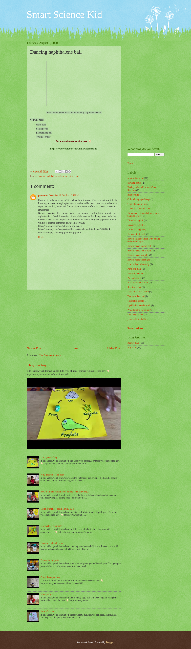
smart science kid (70, 176)
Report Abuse (135, 328)
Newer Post (34, 348)
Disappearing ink (135, 220)
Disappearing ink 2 (136, 225)
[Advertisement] (74, 317)
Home (74, 348)
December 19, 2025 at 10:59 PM (63, 195)
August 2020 (133, 343)
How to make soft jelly (138, 255)
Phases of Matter (135, 273)
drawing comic (134, 183)
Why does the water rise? (52, 474)
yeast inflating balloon (138, 319)
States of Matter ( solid (138, 291)
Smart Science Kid (64, 14)
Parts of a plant (47, 611)
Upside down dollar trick (139, 305)
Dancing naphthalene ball (49, 176)
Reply (41, 237)
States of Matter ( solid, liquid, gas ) (57, 509)
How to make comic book (140, 250)
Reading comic (134, 287)
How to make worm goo (139, 259)
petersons (43, 195)
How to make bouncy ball (140, 246)
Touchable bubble (136, 301)
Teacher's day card (136, 296)
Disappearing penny (137, 229)
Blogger (110, 642)
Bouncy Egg (46, 594)
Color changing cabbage (139, 199)
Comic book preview (50, 577)
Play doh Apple (135, 278)
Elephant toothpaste (49, 560)
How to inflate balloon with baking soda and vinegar (64, 491)
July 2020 (132, 347)
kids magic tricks (135, 314)
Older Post (114, 348)
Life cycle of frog (36, 365)
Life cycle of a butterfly (51, 526)
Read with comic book (138, 282)
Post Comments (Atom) (50, 355)
